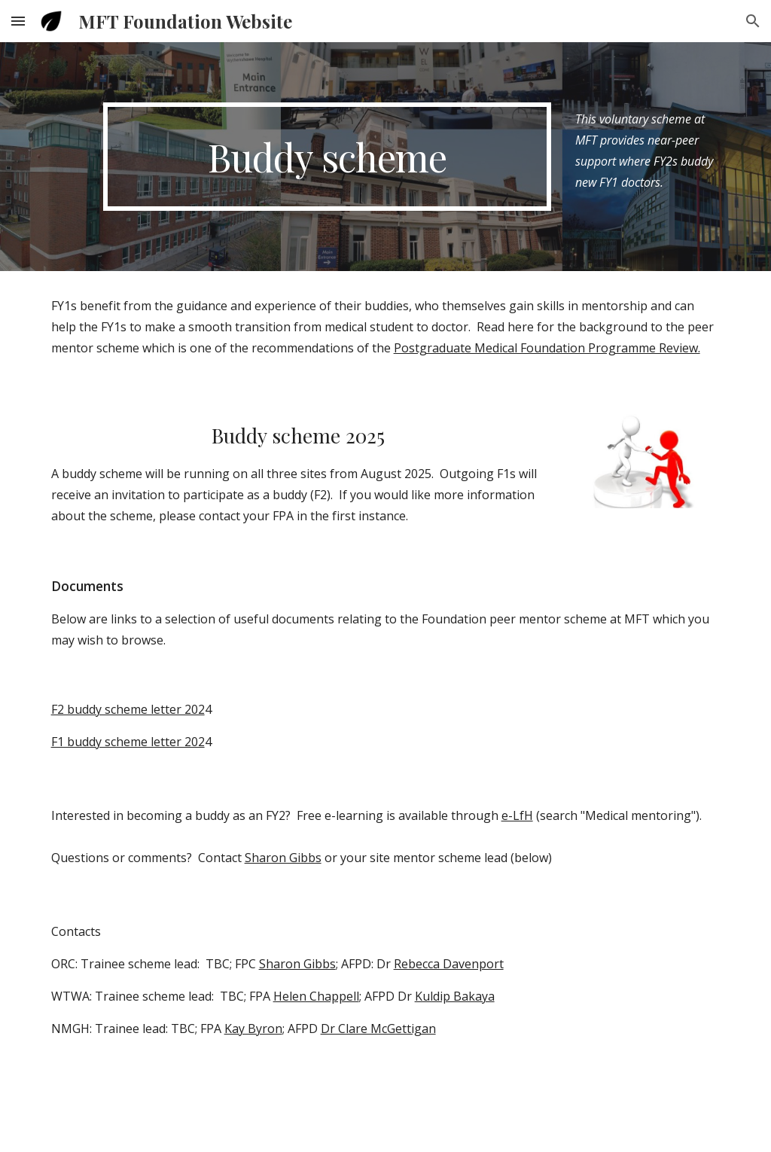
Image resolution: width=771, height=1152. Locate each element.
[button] (18, 20)
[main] (327, 156)
